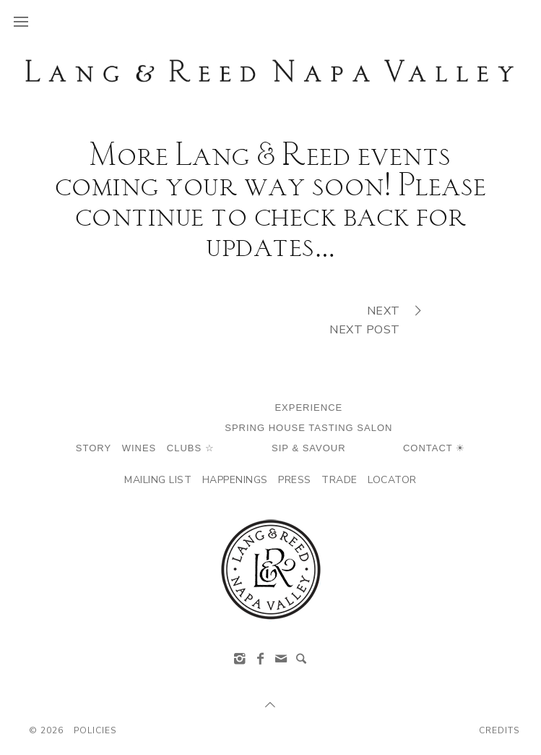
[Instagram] (240, 659)
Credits (499, 730)
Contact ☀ (434, 448)
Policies (95, 730)
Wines (139, 448)
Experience (308, 407)
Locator (392, 480)
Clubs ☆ (191, 448)
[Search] (301, 659)
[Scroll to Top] (271, 705)
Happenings (235, 480)
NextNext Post (373, 320)
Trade (339, 480)
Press (294, 480)
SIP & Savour (309, 448)
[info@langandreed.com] (281, 659)
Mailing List (157, 480)
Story (93, 448)
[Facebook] (260, 659)
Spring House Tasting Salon (308, 427)
